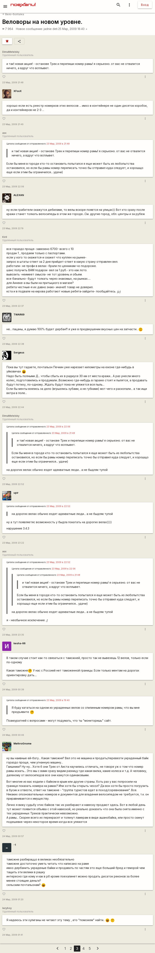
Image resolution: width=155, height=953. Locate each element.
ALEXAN (19, 195)
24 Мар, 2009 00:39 (13, 689)
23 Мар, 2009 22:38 (13, 344)
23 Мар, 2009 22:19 (12, 228)
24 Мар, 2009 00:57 (13, 836)
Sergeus (19, 352)
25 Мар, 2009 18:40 (73, 29)
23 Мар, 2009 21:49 (12, 124)
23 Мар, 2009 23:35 (13, 635)
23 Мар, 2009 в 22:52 (58, 506)
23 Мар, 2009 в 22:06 (58, 426)
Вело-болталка (13, 14)
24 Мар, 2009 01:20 (12, 899)
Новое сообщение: (29, 29)
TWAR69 (19, 314)
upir (16, 492)
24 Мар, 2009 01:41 (12, 935)
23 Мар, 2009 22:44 (13, 407)
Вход (145, 4)
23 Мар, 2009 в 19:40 (58, 700)
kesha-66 (19, 643)
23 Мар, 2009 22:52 (13, 484)
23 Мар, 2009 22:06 (13, 186)
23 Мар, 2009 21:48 (12, 82)
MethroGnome (22, 743)
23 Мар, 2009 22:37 (13, 306)
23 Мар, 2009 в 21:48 (58, 143)
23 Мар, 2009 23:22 (13, 543)
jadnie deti (51, 29)
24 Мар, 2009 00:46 (13, 735)
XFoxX (18, 91)
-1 (15, 844)
